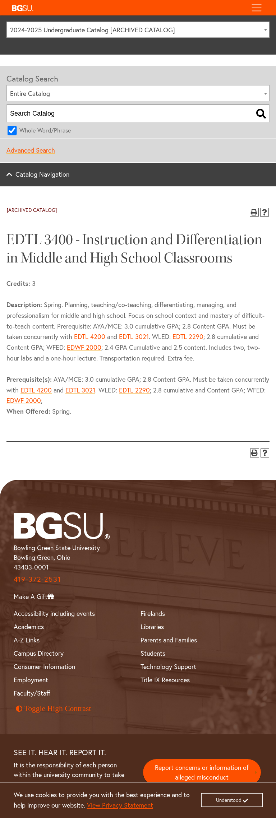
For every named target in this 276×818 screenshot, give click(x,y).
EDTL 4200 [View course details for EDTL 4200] (89, 336)
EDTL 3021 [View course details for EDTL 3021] (134, 336)
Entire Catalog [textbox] (30, 93)
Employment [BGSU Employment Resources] (31, 679)
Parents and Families (169, 640)
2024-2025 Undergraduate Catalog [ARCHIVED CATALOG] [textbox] (92, 29)
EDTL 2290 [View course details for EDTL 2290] (187, 336)
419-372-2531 (37, 579)
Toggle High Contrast (53, 708)
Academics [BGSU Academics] (29, 626)
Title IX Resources (165, 679)
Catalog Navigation (42, 174)
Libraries (152, 626)
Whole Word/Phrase (45, 130)
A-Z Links (27, 640)
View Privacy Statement (120, 805)
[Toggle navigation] (256, 7)
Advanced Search (30, 150)
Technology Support (168, 666)
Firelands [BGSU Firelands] (153, 613)
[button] (127, 8)
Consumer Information (44, 666)
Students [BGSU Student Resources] (153, 653)
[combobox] (138, 30)
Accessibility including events (54, 613)
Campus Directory (39, 653)
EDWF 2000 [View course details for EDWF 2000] (84, 347)
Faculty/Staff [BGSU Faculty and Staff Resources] (32, 693)
